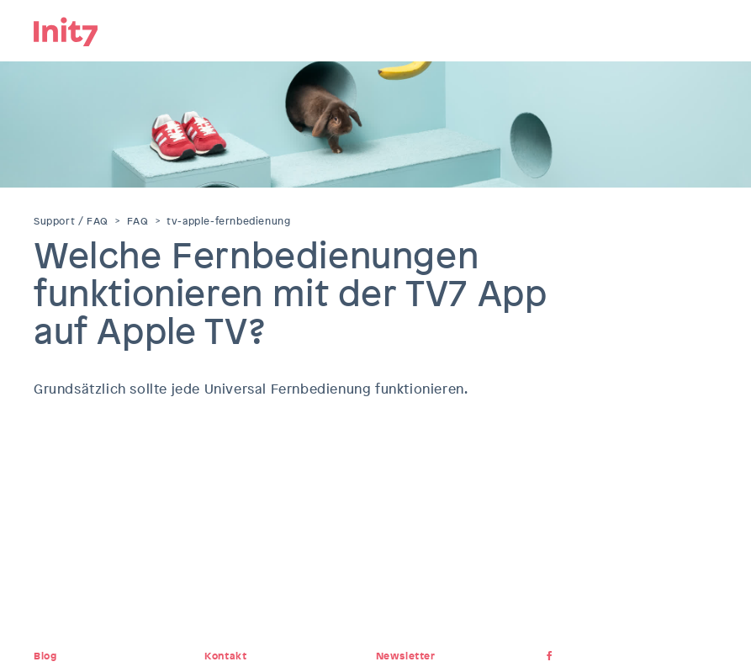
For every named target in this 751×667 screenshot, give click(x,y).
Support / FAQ (71, 221)
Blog (45, 656)
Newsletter (406, 656)
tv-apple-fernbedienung (228, 221)
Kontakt (225, 656)
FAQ (138, 221)
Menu (704, 29)
